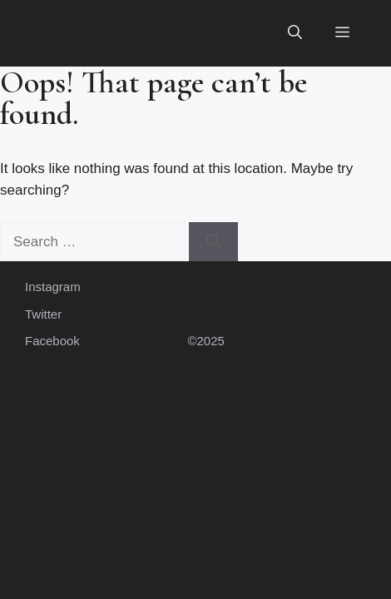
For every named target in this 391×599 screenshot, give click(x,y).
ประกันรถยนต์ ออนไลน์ (128, 33)
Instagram (53, 287)
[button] (295, 33)
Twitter (43, 314)
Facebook (52, 341)
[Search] (213, 242)
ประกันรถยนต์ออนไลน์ (288, 341)
